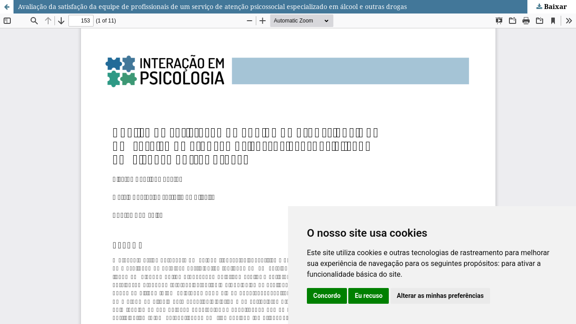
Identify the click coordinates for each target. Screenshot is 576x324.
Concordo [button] (327, 295)
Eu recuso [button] (368, 295)
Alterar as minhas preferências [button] (440, 295)
